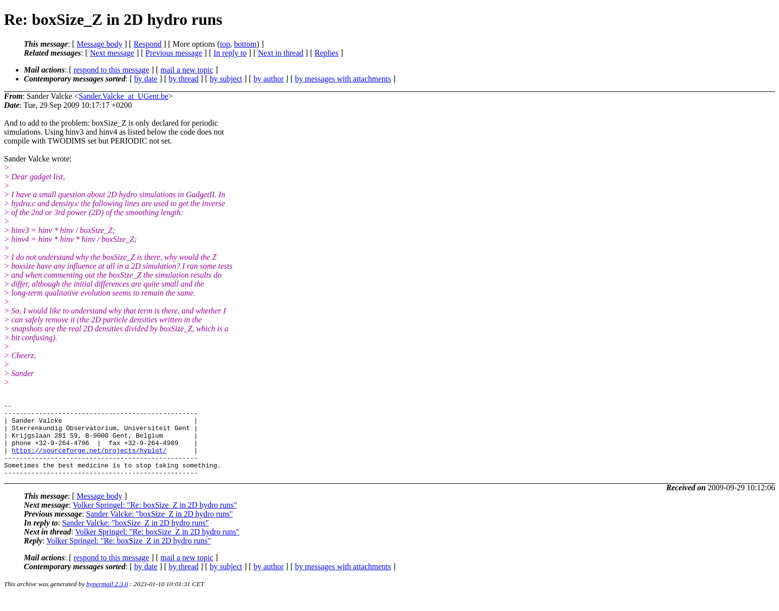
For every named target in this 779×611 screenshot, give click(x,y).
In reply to (230, 53)
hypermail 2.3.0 (107, 599)
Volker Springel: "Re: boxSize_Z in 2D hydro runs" (155, 520)
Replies (326, 53)
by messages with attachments (343, 79)
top (225, 44)
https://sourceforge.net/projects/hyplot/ (89, 460)
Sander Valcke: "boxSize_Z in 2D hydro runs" (159, 529)
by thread (184, 79)
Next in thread (281, 53)
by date (145, 79)
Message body (99, 44)
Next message (112, 53)
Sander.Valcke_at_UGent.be (123, 96)
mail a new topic (186, 70)
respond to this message (111, 70)
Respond (147, 44)
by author (268, 79)
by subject (226, 79)
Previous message (174, 53)
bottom (245, 44)
